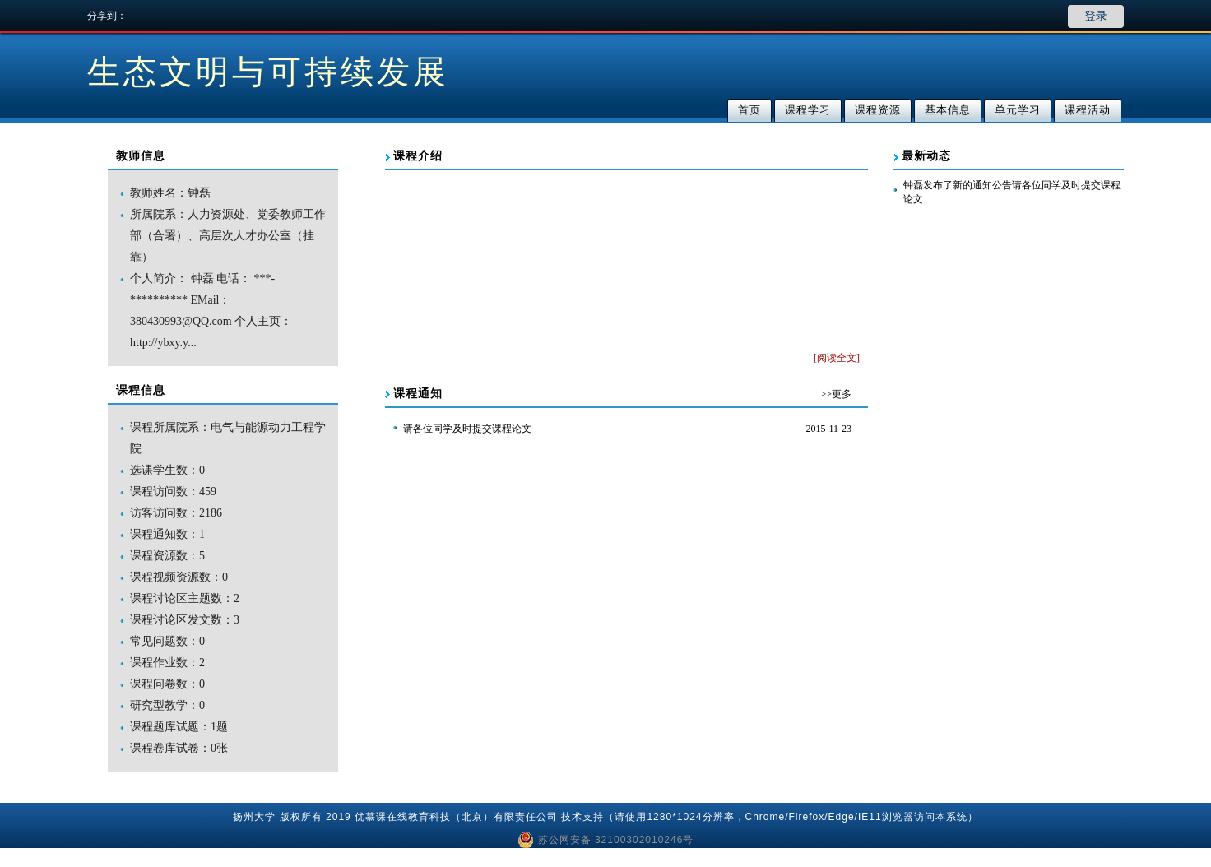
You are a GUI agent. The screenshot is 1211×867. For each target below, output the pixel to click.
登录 (1095, 16)
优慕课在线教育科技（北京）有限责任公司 (456, 817)
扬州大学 (254, 817)
